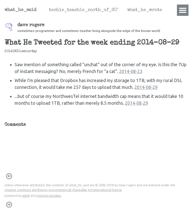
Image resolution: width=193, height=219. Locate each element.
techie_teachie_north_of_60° (83, 10)
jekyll (25, 195)
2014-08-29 (146, 87)
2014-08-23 (130, 71)
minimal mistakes (48, 195)
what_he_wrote (144, 10)
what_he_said (20, 10)
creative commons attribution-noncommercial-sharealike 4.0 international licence (63, 190)
